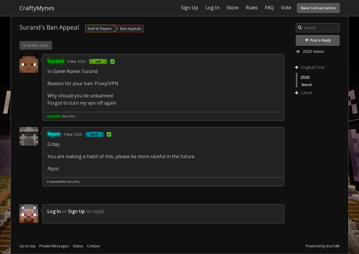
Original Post (310, 67)
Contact (93, 246)
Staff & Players (100, 28)
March (307, 84)
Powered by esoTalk (323, 246)
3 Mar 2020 (76, 61)
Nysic (54, 133)
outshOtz (54, 116)
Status (78, 246)
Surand (55, 61)
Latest (304, 92)
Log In (54, 211)
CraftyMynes (36, 8)
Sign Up (76, 211)
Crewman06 (56, 181)
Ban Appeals (130, 28)
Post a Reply (318, 40)
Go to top (27, 246)
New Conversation (318, 7)
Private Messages (54, 246)
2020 (305, 77)
